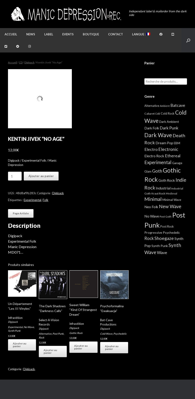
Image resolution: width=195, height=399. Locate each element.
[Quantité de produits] (15, 176)
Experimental (32, 200)
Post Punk (58, 333)
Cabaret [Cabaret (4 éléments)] (149, 113)
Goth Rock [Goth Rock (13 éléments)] (167, 180)
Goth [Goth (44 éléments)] (157, 170)
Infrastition (15, 318)
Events (68, 34)
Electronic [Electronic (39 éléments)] (168, 149)
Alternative (45, 333)
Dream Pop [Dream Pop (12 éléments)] (164, 143)
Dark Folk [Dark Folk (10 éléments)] (151, 128)
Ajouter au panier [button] (19, 345)
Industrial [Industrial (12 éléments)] (163, 188)
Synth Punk (14, 330)
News (30, 34)
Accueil (11, 34)
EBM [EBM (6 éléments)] (177, 143)
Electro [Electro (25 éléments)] (151, 149)
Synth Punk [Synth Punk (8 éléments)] (159, 246)
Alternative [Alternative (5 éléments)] (151, 106)
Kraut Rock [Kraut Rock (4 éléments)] (158, 193)
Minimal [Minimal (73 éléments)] (153, 199)
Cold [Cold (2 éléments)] (157, 113)
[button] (188, 40)
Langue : (141, 34)
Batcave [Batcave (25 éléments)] (177, 105)
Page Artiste (21, 213)
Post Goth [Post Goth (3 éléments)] (166, 216)
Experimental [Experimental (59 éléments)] (158, 162)
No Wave (29, 327)
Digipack (29, 62)
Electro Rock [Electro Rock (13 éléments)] (154, 156)
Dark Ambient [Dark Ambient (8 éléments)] (169, 121)
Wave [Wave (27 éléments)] (162, 252)
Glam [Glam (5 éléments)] (147, 171)
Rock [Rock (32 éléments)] (149, 238)
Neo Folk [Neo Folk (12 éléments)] (151, 207)
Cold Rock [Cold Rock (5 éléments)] (167, 113)
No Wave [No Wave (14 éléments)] (151, 216)
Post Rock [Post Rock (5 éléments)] (167, 226)
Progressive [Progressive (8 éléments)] (153, 232)
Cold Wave (106, 333)
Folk (45, 200)
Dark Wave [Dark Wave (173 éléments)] (158, 135)
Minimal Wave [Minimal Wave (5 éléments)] (171, 200)
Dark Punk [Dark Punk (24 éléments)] (169, 128)
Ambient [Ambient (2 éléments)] (165, 105)
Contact (115, 34)
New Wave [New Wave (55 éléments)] (170, 206)
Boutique (91, 34)
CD (21, 62)
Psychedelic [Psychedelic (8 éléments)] (171, 232)
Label (48, 34)
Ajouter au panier (41, 176)
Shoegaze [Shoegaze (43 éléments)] (164, 238)
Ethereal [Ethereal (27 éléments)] (172, 155)
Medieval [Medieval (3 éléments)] (171, 193)
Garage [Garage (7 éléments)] (177, 163)
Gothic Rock (76, 332)
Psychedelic (120, 333)
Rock (41, 337)
